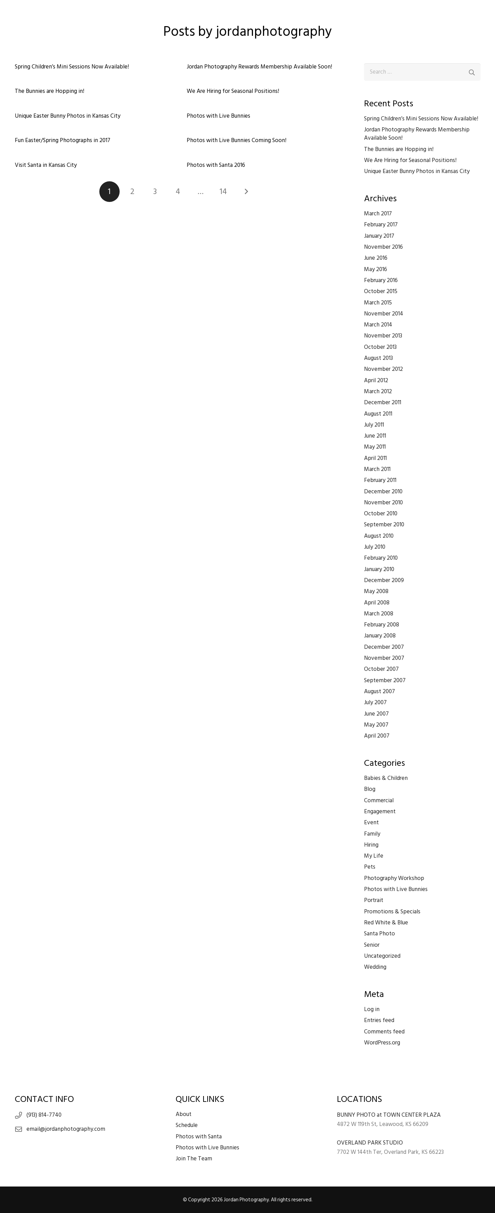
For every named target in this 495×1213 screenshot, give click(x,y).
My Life (373, 856)
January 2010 (379, 569)
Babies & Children (386, 778)
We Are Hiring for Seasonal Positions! (232, 91)
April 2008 (376, 603)
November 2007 (384, 658)
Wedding (375, 967)
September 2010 (384, 524)
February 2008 (381, 625)
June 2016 (375, 258)
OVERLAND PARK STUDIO (370, 1143)
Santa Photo (379, 933)
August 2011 (378, 414)
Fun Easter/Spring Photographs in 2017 (62, 140)
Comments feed (384, 1032)
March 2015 (378, 303)
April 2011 (375, 458)
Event (371, 822)
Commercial (379, 800)
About (183, 1114)
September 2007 (385, 680)
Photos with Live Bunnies (218, 116)
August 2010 (379, 536)
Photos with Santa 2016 (215, 165)
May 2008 (376, 591)
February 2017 (381, 224)
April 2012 (376, 380)
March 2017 (378, 213)
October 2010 (380, 513)
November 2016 (383, 247)
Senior (372, 945)
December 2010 (383, 491)
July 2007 (375, 702)
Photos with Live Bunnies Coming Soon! (236, 140)
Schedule (187, 1125)
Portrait (373, 900)
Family (372, 834)
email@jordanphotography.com (65, 1129)
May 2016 (375, 269)
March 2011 (377, 469)
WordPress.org (382, 1043)
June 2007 (376, 714)
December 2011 (382, 402)
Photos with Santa (199, 1136)
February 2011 (380, 480)
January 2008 (380, 636)
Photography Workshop (394, 878)
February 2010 (381, 558)
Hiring (371, 845)
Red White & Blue (386, 922)
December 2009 (384, 580)
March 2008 (378, 614)
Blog (369, 789)
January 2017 (379, 236)
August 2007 (379, 691)
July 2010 (374, 547)
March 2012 (378, 391)
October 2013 (380, 347)
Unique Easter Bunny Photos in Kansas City (67, 116)
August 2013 (378, 358)
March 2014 (378, 325)
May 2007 (376, 725)
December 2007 (384, 647)
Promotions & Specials (392, 911)
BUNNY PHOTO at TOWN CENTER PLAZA (389, 1115)
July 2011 (374, 425)
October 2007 (381, 669)
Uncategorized (382, 956)
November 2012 (383, 369)
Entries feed (379, 1020)
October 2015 (380, 291)
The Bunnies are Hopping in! (49, 91)
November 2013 (383, 336)
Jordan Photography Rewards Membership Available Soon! (259, 67)
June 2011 (375, 436)
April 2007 (376, 736)
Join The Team (194, 1158)
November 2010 (383, 502)
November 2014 (383, 314)
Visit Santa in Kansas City (46, 165)
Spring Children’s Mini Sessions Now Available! (72, 67)
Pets (369, 867)
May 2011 (375, 447)
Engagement (380, 811)
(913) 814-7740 (44, 1115)
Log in (372, 1009)
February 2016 (381, 280)
